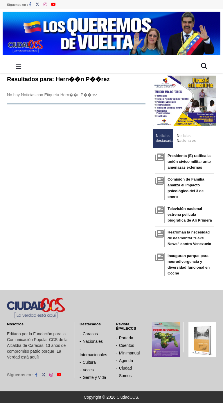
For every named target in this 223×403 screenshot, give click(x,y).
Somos (125, 375)
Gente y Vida (94, 377)
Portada (126, 338)
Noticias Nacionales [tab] (185, 138)
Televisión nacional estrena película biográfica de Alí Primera (190, 214)
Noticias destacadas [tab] (164, 138)
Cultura (89, 362)
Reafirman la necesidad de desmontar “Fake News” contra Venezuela (189, 238)
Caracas (90, 333)
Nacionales (93, 341)
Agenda (126, 360)
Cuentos (126, 345)
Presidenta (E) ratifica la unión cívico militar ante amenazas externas (189, 162)
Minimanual (129, 353)
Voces (88, 370)
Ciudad (125, 368)
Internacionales (93, 354)
